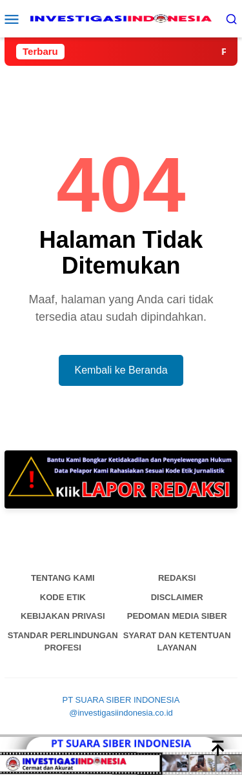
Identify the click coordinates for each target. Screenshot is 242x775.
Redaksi (177, 578)
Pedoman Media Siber (177, 616)
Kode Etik (63, 597)
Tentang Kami (63, 578)
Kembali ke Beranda (120, 370)
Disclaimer (177, 597)
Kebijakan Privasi (63, 616)
